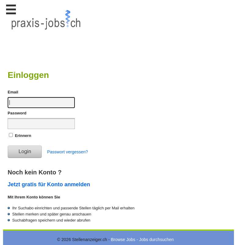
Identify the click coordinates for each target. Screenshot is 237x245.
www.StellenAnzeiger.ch (45, 31)
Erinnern (23, 135)
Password (17, 113)
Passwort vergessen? (67, 152)
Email (13, 92)
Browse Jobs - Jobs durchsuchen (142, 239)
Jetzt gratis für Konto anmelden (49, 184)
